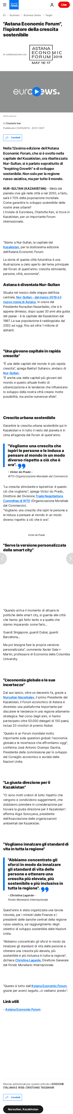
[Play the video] (36, 91)
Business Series (32, 15)
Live (64, 4)
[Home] (4, 15)
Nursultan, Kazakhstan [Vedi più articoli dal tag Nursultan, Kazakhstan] (23, 1109)
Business (14, 15)
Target (48, 15)
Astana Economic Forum (22, 1009)
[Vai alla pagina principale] (14, 4)
